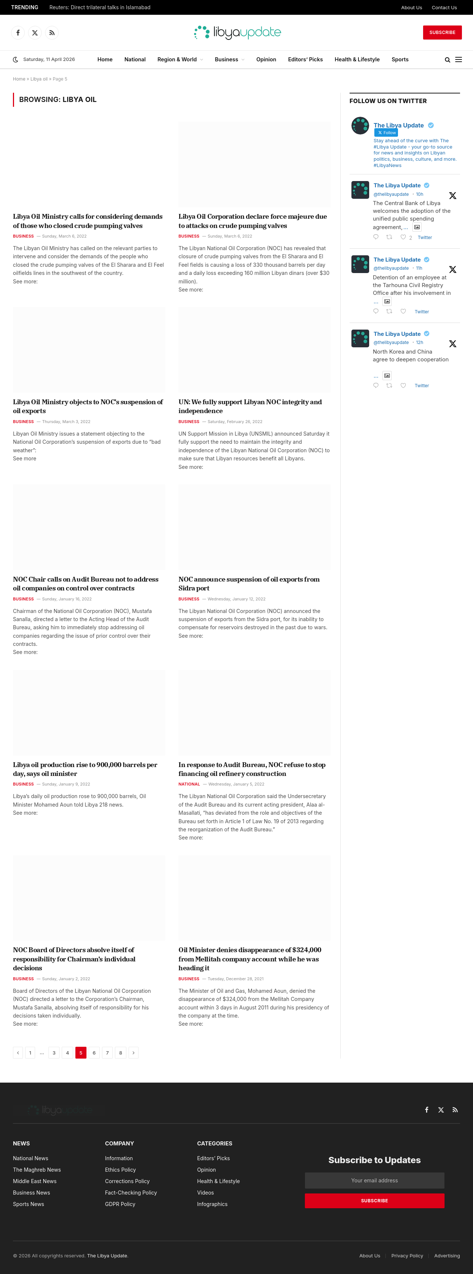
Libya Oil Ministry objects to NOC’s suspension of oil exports (88, 406)
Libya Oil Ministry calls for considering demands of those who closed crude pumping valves (87, 220)
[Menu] (458, 59)
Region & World (177, 59)
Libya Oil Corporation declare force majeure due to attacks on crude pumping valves (252, 220)
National (135, 59)
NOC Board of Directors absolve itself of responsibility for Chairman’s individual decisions (74, 959)
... (406, 227)
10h (419, 194)
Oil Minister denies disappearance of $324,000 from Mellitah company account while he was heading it (249, 959)
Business (226, 59)
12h (419, 342)
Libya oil (39, 79)
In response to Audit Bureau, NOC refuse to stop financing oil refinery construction (252, 769)
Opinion (266, 59)
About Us (411, 7)
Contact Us (444, 7)
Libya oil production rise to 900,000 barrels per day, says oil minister (85, 769)
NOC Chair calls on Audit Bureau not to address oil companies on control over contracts (85, 583)
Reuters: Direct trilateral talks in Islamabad (100, 7)
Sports (400, 59)
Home (105, 59)
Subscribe (442, 32)
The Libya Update (397, 185)
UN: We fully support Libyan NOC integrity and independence (250, 406)
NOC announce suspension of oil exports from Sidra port (249, 583)
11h (419, 268)
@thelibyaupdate (391, 194)
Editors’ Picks (305, 59)
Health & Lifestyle (357, 59)
